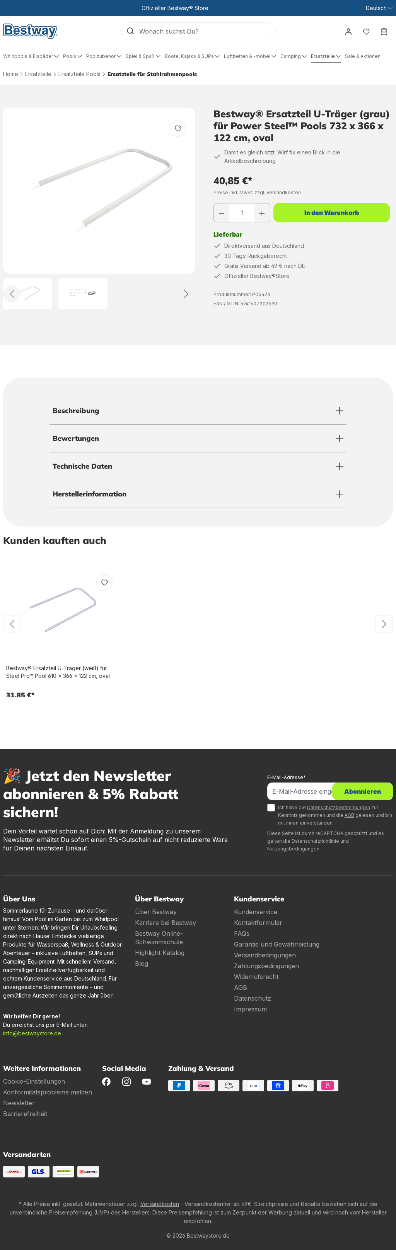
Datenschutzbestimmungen (338, 807)
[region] (99, 208)
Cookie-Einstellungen (34, 1081)
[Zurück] (11, 294)
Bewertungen (76, 438)
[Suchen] (130, 31)
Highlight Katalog (159, 953)
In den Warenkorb (331, 213)
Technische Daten (82, 466)
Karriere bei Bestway (165, 922)
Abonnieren (362, 791)
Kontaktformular (258, 922)
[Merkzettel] (366, 31)
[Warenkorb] (384, 31)
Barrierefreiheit (25, 1114)
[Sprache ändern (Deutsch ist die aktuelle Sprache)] (379, 8)
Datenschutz (252, 998)
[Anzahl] (242, 212)
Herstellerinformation (89, 493)
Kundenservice (255, 912)
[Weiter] (186, 294)
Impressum (250, 1009)
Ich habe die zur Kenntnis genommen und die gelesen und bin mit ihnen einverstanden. (335, 815)
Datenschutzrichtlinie (315, 841)
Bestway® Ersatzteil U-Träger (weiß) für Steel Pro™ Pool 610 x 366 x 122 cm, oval (58, 672)
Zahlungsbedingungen (266, 966)
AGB (349, 815)
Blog (141, 963)
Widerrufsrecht (256, 977)
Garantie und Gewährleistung (276, 944)
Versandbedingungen (265, 955)
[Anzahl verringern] (221, 212)
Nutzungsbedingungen (293, 849)
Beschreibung (76, 410)
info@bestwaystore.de (32, 1033)
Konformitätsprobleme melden (47, 1092)
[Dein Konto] (348, 31)
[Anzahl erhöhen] (262, 212)
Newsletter (19, 1103)
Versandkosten (159, 1204)
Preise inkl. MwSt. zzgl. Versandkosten (257, 192)
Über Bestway (156, 912)
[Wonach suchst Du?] (207, 31)
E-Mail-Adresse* (286, 777)
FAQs (241, 933)
